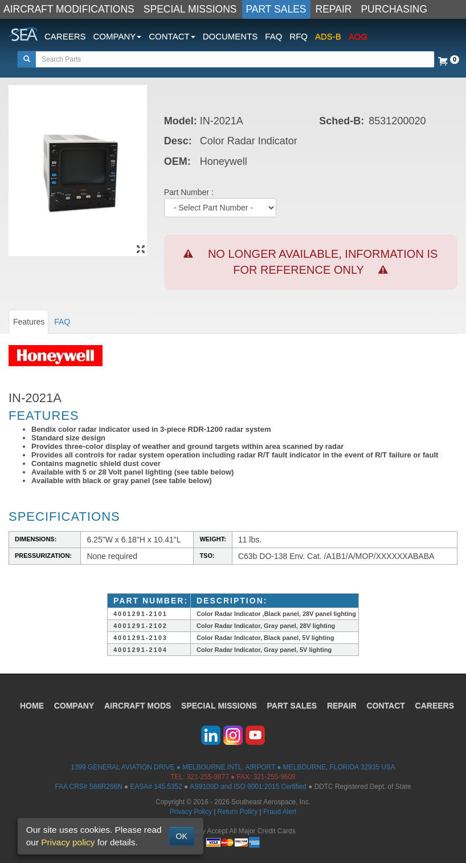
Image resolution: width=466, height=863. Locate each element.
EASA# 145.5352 (156, 787)
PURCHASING (394, 9)
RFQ (298, 36)
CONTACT (386, 705)
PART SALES (276, 9)
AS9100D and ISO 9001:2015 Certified (248, 787)
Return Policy (238, 812)
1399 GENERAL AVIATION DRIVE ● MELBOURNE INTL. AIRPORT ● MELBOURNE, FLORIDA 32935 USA (233, 767)
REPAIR (334, 9)
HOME (31, 705)
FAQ (273, 36)
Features (28, 321)
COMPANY (74, 705)
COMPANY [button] (117, 36)
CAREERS (65, 36)
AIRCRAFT (137, 705)
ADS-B (328, 36)
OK (181, 836)
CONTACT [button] (172, 36)
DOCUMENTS (230, 36)
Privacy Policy (191, 812)
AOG (358, 36)
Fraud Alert (279, 812)
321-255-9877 (208, 777)
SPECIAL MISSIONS (190, 9)
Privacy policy (68, 842)
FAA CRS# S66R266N (88, 787)
